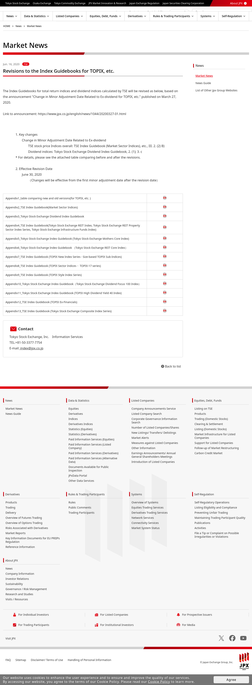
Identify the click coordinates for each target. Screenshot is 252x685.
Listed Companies (142, 413)
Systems (136, 507)
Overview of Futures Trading (24, 530)
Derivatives (76, 426)
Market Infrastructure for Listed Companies (215, 448)
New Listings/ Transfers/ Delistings (154, 445)
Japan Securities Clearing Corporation (183, 3)
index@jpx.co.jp (31, 361)
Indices (73, 431)
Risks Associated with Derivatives (27, 540)
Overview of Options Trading (24, 535)
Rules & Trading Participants (86, 507)
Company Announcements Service (154, 421)
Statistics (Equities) (81, 442)
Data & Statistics (78, 413)
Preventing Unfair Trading (211, 525)
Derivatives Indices (81, 436)
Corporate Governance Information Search (154, 433)
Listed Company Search (147, 426)
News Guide (203, 95)
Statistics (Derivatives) (83, 447)
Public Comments (80, 520)
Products (200, 426)
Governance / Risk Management (26, 601)
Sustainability (14, 596)
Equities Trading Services (148, 520)
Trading (10, 520)
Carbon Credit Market (208, 466)
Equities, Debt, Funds (207, 413)
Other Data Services (81, 493)
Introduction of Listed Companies (153, 474)
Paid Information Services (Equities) (91, 452)
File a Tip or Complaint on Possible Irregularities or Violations (217, 547)
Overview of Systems (145, 515)
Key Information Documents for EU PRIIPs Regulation (33, 552)
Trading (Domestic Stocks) (211, 431)
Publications (202, 535)
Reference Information (20, 559)
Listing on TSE (203, 421)
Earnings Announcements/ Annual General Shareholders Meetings (154, 467)
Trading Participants (81, 525)
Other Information (143, 460)
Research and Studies (19, 607)
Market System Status (146, 540)
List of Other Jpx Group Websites (216, 103)
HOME (6, 38)
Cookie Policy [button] (159, 681)
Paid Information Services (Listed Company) (90, 458)
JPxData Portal (78, 488)
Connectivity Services (145, 535)
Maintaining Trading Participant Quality (220, 530)
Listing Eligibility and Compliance (216, 520)
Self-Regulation (204, 507)
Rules (72, 515)
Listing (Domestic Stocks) (211, 442)
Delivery (11, 525)
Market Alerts (140, 450)
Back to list (173, 379)
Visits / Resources (17, 612)
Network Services (143, 530)
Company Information (20, 586)
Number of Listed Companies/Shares (155, 440)
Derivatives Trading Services (150, 525)
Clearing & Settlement (209, 436)
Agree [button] (231, 680)
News (19, 38)
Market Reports (16, 546)
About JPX (236, 3)
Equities (74, 421)
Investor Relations (17, 591)
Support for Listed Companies (214, 455)
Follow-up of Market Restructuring (217, 460)
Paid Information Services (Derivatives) (93, 466)
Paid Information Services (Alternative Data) (93, 472)
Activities (200, 540)
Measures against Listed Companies (155, 455)
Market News (34, 38)
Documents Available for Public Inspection (89, 481)
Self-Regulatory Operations (212, 515)
